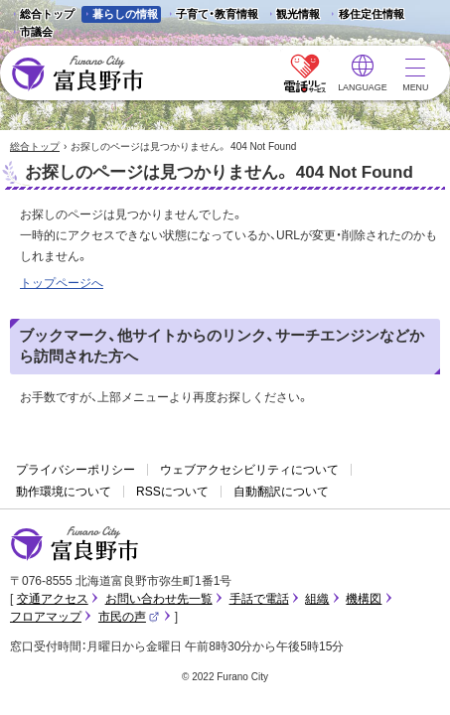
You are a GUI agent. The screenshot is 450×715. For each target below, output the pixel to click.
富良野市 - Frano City (77, 74)
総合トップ (47, 14)
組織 (317, 599)
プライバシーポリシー (75, 470)
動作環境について (63, 492)
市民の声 (129, 617)
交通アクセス (52, 599)
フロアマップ (45, 617)
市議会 (36, 32)
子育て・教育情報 (217, 14)
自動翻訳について (281, 492)
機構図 (363, 599)
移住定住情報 (365, 15)
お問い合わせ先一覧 (159, 599)
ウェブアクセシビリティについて (249, 470)
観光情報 (292, 15)
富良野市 (74, 544)
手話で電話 (259, 599)
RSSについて (172, 492)
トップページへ (61, 283)
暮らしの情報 (125, 14)
